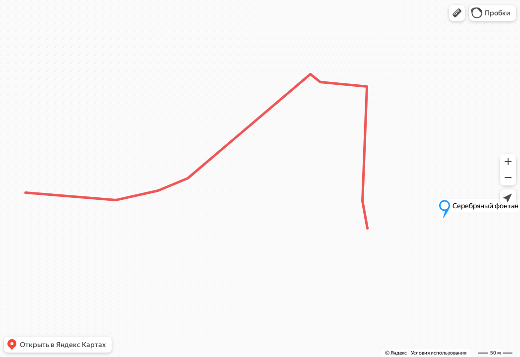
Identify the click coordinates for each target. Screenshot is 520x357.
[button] (457, 13)
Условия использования (438, 353)
